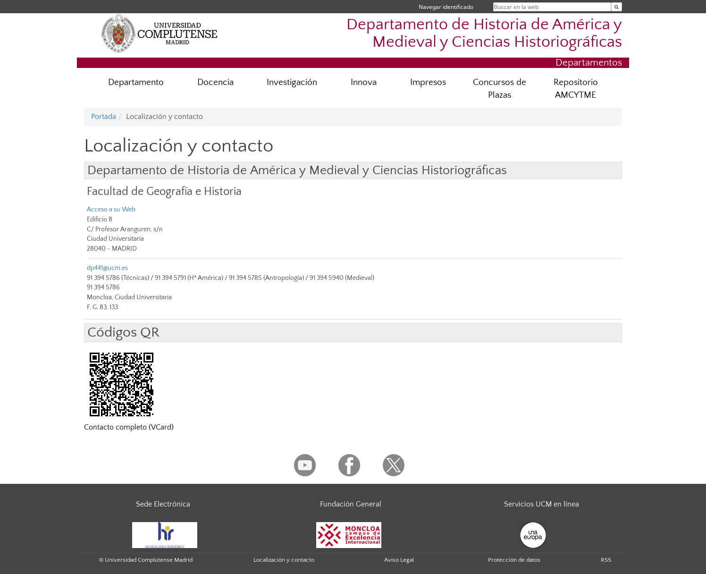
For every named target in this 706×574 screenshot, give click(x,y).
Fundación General (350, 504)
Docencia (215, 82)
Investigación (292, 82)
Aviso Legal (399, 560)
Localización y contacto (283, 560)
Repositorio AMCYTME (576, 88)
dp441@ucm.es (107, 268)
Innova (364, 82)
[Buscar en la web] (616, 6)
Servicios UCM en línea (541, 504)
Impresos (428, 82)
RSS (606, 560)
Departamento (136, 82)
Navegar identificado (446, 7)
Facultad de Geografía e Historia (164, 191)
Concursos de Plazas (499, 88)
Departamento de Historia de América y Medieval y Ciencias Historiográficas (484, 33)
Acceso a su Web (111, 209)
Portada (103, 116)
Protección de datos (514, 560)
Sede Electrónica (163, 504)
